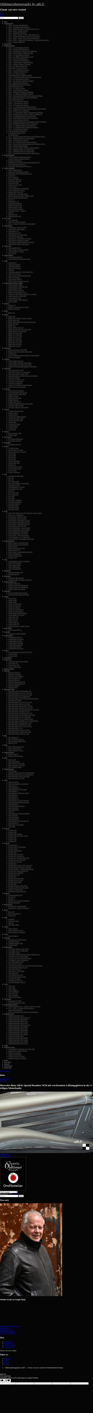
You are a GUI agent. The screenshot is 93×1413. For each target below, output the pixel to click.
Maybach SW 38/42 (14, 700)
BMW (6, 315)
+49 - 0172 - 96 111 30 (7, 1333)
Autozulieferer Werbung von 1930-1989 (21, 1049)
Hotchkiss (7, 576)
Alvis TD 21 (12, 253)
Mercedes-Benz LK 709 (16, 778)
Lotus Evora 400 (13, 665)
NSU (5, 758)
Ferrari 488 (12, 455)
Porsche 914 (12, 864)
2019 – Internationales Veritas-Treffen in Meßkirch (25, 114)
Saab (5, 917)
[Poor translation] (7, 1380)
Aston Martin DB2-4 (15, 257)
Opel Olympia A (13, 817)
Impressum (7, 1068)
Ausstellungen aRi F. (11, 1004)
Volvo (6, 984)
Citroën (6, 409)
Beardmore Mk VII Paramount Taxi (20, 174)
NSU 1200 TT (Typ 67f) (16, 763)
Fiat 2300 (11, 498)
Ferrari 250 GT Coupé (15, 450)
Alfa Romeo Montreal (15, 237)
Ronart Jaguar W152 (15, 207)
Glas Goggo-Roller (14, 565)
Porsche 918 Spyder (14, 882)
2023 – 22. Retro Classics (16, 88)
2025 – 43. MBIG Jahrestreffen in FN (20, 57)
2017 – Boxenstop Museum (17, 33)
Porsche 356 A (13, 845)
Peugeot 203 (12, 839)
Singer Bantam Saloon (15, 209)
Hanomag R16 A (13, 574)
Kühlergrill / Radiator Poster (17, 1051)
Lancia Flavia (12, 654)
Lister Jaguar (12, 187)
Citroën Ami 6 (13, 413)
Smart (6, 934)
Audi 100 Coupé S (14, 264)
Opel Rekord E (13, 804)
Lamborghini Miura (14, 647)
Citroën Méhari (13, 426)
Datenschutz (8, 1066)
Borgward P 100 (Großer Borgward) (20, 352)
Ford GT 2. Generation (15, 515)
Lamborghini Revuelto (15, 648)
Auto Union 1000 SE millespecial (19, 276)
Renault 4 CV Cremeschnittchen (19, 901)
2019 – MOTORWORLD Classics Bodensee (23, 118)
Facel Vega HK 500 (14, 181)
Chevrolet (7, 368)
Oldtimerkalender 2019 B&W (18, 1027)
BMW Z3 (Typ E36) (15, 337)
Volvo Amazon (13, 995)
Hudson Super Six (14, 583)
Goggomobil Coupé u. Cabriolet (19, 561)
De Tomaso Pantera (14, 441)
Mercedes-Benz (9, 689)
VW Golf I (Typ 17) (14, 969)
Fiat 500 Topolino (14, 504)
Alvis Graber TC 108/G (16, 251)
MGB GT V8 (12, 743)
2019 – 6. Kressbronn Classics (18, 105)
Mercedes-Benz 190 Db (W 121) (19, 711)
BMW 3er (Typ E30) (15, 333)
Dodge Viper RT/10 (14, 402)
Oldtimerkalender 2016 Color (18, 1040)
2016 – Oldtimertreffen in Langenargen (21, 149)
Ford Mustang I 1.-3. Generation (19, 537)
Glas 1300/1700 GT (14, 563)
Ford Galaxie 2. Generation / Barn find (21, 539)
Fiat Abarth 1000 (13, 485)
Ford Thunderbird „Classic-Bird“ (19, 528)
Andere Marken (9, 168)
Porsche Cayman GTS (15, 889)
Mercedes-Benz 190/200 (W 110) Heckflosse (23, 721)
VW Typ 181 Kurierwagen (17, 977)
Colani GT (11, 175)
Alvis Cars (7, 246)
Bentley (6, 303)
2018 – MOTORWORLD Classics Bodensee (23, 123)
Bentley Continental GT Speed (18, 307)
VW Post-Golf (13, 973)
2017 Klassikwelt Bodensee (17, 131)
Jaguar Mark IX (13, 622)
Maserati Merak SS (14, 678)
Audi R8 (11, 270)
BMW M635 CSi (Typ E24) (17, 331)
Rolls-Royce (8, 904)
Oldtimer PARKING (15, 1055)
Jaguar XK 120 (13, 619)
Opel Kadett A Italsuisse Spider (18, 793)
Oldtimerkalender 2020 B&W (18, 1019)
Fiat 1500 (11, 496)
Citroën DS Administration (17, 417)
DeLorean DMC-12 (14, 179)
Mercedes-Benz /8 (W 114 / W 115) (20, 726)
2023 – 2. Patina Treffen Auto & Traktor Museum (24, 77)
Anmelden (7, 1341)
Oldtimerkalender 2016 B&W (18, 1038)
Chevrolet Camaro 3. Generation (19, 372)
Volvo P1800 (12, 990)
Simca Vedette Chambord (16, 932)
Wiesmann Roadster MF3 (16, 1003)
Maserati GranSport (14, 674)
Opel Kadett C (13, 795)
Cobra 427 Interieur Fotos (16, 222)
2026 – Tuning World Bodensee (18, 49)
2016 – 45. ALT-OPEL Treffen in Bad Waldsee (23, 148)
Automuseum (8, 23)
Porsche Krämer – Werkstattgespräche (20, 869)
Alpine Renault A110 (15, 895)
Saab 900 (11, 919)
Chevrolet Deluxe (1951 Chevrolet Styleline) (23, 376)
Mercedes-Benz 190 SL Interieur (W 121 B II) (23, 710)
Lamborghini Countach (16, 639)
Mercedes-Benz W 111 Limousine (19, 717)
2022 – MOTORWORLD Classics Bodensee (23, 98)
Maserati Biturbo (14, 685)
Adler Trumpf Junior (15, 170)
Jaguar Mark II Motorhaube (17, 613)
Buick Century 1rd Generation (18, 543)
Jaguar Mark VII (13, 624)
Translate (13, 1194)
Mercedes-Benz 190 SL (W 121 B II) (20, 708)
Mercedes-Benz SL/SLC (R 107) (19, 730)
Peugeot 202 (12, 841)
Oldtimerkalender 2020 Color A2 (19, 1017)
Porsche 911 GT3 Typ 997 (17, 860)
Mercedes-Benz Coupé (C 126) (18, 734)
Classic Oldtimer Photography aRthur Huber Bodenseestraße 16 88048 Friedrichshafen (10, 1329)
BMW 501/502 (13, 324)
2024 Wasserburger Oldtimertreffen (20, 75)
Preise (6, 1060)
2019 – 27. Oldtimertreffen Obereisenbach (22, 107)
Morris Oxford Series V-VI (17, 292)
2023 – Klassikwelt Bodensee (18, 83)
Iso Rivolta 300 (13, 183)
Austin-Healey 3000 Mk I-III (17, 287)
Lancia (6, 650)
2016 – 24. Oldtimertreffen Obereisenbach (22, 142)
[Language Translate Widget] (8, 1192)
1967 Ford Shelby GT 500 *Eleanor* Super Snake (25, 513)
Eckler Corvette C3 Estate (17, 387)
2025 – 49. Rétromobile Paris (18, 66)
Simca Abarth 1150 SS (15, 930)
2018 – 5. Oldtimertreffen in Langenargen (22, 125)
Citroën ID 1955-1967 (15, 420)
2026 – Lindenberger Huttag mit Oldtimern (22, 51)
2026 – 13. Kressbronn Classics (18, 47)
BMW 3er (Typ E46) (15, 340)
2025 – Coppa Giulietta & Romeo (19, 64)
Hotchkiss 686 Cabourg (16, 578)
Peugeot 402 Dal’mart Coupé (18, 836)
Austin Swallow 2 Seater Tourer (18, 626)
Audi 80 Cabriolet (14, 266)
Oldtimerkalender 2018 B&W (18, 1030)
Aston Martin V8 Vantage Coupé (19, 259)
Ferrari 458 (12, 454)
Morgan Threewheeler (15, 756)
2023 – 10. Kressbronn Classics (18, 79)
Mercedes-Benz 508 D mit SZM (19, 776)
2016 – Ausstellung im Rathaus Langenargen (23, 1012)
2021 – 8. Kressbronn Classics (18, 101)
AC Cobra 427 (13, 220)
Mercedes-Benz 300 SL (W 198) (19, 704)
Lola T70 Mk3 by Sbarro (16, 190)
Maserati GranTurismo (15, 676)
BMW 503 (11, 316)
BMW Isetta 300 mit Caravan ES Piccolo (22, 322)
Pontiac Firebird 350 (15, 556)
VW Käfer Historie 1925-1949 (18, 949)
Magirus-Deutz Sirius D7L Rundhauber (21, 773)
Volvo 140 (11, 986)
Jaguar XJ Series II (14, 606)
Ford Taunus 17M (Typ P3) (17, 519)
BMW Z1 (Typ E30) (15, 335)
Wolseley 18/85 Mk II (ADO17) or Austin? (22, 294)
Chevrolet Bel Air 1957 (16, 370)
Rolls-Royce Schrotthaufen (17, 906)
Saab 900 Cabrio (13, 925)
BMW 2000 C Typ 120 (15, 327)
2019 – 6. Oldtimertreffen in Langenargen (22, 116)
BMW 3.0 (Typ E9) (14, 339)
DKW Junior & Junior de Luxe (18, 281)
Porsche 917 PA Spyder (16, 878)
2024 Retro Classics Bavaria (17, 68)
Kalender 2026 (9, 1014)
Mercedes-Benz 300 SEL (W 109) (19, 724)
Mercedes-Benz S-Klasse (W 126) (19, 732)
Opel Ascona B (13, 782)
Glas (5, 559)
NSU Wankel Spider (15, 767)
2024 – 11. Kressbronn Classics (18, 70)
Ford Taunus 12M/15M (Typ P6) (19, 522)
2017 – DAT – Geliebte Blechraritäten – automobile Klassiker (21, 1009)
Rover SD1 (12, 915)
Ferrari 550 (12, 457)
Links (6, 1045)
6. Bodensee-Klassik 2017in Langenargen (17, 134)
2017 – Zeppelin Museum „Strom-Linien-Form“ (24, 36)
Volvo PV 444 (13, 993)
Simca (6, 927)
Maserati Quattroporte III (16, 682)
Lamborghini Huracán (15, 645)
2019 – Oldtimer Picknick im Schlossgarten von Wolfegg (27, 109)
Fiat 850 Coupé (13, 506)
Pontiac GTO (12, 557)
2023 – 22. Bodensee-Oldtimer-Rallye (20, 81)
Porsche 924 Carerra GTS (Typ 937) (20, 865)
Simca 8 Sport (13, 928)
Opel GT (11, 812)
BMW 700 (11, 326)
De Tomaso (8, 437)
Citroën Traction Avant (15, 411)
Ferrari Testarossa (14, 472)
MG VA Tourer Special (15, 739)
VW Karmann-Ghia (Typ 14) (17, 967)
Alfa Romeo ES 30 (14, 233)
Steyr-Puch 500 (13, 493)
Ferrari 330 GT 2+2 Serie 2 (17, 452)
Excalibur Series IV (14, 444)
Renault (6, 893)
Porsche (6, 843)
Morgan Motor (9, 752)
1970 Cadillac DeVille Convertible (19, 363)
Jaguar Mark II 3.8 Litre (16, 615)
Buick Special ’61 (14, 550)
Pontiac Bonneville (14, 554)
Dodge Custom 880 (14, 398)
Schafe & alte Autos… (15, 161)
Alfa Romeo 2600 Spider (16, 229)
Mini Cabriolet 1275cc (15, 750)
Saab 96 (11, 923)
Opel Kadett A (13, 791)
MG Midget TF (13, 737)
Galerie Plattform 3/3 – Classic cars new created (24, 1006)
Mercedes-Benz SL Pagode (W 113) (20, 723)
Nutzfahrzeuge (9, 769)
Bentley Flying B (14, 309)
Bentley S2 (12, 305)
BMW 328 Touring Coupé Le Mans (20, 318)
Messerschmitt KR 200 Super (18, 198)
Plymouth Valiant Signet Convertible (20, 404)
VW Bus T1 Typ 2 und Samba (18, 956)
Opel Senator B (13, 823)
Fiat (5, 474)
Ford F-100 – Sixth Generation (18, 535)
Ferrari (6, 446)
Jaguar (6, 596)
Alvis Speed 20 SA (14, 248)
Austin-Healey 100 (14, 298)
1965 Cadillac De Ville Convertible (20, 365)
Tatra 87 (11, 213)
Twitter (6, 1360)
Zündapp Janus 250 (14, 216)
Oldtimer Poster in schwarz (17, 1058)
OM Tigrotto (12, 771)
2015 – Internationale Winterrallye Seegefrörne (23, 153)
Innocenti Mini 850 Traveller (17, 593)
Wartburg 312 (12, 214)
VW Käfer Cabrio (14, 953)
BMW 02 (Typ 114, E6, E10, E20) (19, 329)
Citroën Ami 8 (13, 415)
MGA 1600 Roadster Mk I (17, 741)
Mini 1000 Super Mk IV (16, 747)
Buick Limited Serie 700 (16, 548)
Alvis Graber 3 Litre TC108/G (18, 250)
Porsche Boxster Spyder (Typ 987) (19, 867)
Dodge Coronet (13, 396)
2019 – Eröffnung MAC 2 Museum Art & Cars (23, 29)
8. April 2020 (4, 1079)
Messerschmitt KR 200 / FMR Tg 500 (20, 196)
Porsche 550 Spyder (14, 851)
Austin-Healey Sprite (15, 289)
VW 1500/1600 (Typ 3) (16, 962)
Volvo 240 (11, 988)
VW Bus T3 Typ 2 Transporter (18, 960)
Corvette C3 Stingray (15, 383)
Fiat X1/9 (11, 491)
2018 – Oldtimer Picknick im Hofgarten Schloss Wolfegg (27, 122)
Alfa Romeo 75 (13, 231)
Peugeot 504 (12, 830)
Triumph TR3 (12, 945)
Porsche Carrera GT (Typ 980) (18, 888)
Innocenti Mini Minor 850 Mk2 (18, 595)
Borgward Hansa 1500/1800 (17, 350)
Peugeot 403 (12, 832)
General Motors (9, 541)
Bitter (6, 311)
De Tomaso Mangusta (15, 439)
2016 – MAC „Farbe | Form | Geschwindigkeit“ (24, 38)
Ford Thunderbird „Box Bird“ (18, 533)
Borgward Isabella (14, 357)
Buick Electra (12, 546)
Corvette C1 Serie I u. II (16, 379)
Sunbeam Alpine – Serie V (17, 211)
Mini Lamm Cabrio (14, 749)
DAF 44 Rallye (13, 177)
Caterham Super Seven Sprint (18, 661)
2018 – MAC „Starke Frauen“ (18, 31)
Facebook (7, 1359)
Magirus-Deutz (9, 669)
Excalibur (7, 442)
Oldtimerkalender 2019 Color (18, 1023)
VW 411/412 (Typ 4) (15, 964)
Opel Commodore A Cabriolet (18, 784)
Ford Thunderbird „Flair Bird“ (18, 532)
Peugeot (7, 828)
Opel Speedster (13, 808)
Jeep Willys (8, 628)
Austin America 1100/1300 (17, 296)
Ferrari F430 (12, 470)
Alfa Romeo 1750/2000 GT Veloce (19, 238)
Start (5, 21)
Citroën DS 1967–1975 (16, 418)
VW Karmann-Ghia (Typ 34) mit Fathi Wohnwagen (25, 966)
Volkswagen (8, 947)
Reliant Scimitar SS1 (15, 205)
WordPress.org (9, 1347)
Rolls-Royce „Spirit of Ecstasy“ (18, 908)
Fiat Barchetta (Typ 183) (16, 487)
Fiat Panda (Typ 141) (15, 489)
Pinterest (7, 1364)
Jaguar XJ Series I (14, 608)
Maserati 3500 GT (14, 672)
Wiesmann (7, 999)
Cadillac (7, 359)
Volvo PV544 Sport (14, 997)
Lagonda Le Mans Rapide (16, 634)
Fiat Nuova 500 (13, 509)
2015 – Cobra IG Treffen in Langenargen (21, 224)
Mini (5, 745)
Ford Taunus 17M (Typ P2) (17, 517)
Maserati (7, 671)
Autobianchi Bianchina (16, 476)
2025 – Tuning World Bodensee (18, 60)
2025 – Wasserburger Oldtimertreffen (20, 62)
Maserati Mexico (14, 680)
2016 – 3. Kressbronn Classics (18, 140)
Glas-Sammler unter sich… (17, 164)
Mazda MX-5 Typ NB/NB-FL (18, 194)
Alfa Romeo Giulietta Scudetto (18, 240)
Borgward (7, 348)
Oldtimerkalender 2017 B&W (18, 1034)
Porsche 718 (12, 852)
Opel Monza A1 (13, 799)
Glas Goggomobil (14, 567)
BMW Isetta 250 (13, 320)
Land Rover (8, 658)
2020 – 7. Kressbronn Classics (18, 103)
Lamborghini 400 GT (15, 637)
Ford (5, 511)
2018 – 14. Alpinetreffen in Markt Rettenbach (23, 127)
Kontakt (7, 1064)
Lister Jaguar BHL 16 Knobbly (18, 188)
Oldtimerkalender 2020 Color (18, 1021)
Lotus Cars (7, 659)
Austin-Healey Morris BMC (13, 283)
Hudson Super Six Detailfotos (18, 587)
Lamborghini (8, 635)
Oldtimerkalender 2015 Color (18, 1043)
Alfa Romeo (8, 225)
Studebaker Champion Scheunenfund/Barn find (24, 162)
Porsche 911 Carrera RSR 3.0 (18, 871)
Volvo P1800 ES (13, 991)
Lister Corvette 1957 (15, 185)
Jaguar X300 (12, 600)
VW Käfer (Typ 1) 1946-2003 (18, 951)
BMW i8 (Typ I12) (14, 346)
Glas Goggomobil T (14, 569)
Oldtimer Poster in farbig (16, 1056)
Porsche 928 (12, 884)
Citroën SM (12, 422)
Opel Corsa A (12, 786)
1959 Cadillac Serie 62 (15, 361)
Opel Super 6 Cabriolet (16, 825)
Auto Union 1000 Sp (15, 279)
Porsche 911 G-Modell (15, 873)
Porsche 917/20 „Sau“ (15, 880)
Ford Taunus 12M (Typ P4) (17, 526)
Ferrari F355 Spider (14, 468)
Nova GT (11, 200)
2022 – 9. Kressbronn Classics (18, 90)
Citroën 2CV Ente (14, 424)
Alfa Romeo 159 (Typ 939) (17, 227)
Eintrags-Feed (8, 1343)
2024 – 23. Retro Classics (16, 73)
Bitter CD (11, 313)
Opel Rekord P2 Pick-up (16, 806)
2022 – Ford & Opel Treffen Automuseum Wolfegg (25, 96)
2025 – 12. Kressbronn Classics (18, 55)
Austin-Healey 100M (15, 285)
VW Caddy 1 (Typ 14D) (16, 971)
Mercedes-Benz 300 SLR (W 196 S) (20, 706)
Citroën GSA (12, 428)
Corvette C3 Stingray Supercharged (20, 385)
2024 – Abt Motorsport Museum (19, 27)
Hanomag (7, 570)
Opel (5, 780)
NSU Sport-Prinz (14, 762)
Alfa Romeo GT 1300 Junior (17, 235)
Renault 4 (11, 899)
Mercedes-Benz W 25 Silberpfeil (19, 697)
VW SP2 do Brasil (14, 979)
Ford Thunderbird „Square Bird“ (19, 530)
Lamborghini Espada (15, 641)
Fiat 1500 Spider (13, 481)
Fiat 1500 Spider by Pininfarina (18, 483)
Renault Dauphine (14, 902)
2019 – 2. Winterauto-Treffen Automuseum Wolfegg (25, 112)
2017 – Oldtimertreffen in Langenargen (21, 138)
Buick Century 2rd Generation (18, 544)
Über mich (7, 1062)
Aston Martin (8, 255)
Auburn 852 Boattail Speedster (18, 172)
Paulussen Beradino (14, 203)
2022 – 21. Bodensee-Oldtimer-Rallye (20, 94)
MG (5, 736)
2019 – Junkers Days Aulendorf (18, 110)
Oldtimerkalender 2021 (16, 1016)
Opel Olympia (13, 815)
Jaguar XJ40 (12, 602)
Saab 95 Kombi (13, 921)
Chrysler (7, 389)
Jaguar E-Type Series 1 (16, 611)
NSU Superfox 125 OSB (16, 765)
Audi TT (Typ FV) (14, 274)
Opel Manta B (13, 797)
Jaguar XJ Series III (14, 604)
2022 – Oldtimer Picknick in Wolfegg (20, 92)
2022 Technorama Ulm (15, 99)
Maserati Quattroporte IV (16, 684)
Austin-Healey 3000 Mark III (18, 300)
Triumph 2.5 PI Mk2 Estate (17, 940)
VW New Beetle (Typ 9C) (17, 982)
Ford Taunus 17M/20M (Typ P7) (19, 524)
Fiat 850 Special (13, 507)
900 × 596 (3, 1081)
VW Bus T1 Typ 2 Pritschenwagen (19, 958)
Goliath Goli (12, 353)
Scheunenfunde (9, 155)
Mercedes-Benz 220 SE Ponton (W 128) (21, 715)
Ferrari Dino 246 (13, 463)
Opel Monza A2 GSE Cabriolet (18, 800)
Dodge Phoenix (13, 400)
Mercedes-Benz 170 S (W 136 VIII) (20, 693)
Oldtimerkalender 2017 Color (18, 1032)
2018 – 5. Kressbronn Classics (18, 120)
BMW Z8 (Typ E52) (15, 344)
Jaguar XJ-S (12, 598)
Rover (6, 910)
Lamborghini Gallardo (15, 643)
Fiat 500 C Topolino (15, 500)
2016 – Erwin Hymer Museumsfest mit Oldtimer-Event (26, 144)
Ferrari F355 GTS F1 (15, 467)
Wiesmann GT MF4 (14, 1001)
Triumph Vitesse (13, 941)
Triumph (7, 938)
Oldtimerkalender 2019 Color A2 (19, 1025)
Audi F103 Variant (14, 268)
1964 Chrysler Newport (16, 391)
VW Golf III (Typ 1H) (15, 975)
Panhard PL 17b (13, 201)
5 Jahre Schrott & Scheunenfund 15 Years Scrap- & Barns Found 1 (19, 158)
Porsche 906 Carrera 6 (15, 854)
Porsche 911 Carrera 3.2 (16, 856)
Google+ (7, 1362)
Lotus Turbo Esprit (14, 667)
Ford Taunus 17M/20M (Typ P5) (19, 520)
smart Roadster (13, 936)
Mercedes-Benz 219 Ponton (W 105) (20, 713)
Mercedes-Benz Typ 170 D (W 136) (20, 702)
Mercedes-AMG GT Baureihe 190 (19, 691)
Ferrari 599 (12, 459)
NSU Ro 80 (12, 760)
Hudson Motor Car (10, 582)
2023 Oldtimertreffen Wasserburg (19, 85)
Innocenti (7, 591)
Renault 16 (12, 897)
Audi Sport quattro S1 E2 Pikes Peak (20, 272)
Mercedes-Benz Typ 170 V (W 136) (20, 695)
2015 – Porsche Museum (16, 42)
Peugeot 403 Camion (15, 834)
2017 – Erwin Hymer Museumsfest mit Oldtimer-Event (26, 136)
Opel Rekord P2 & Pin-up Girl (18, 821)
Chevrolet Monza (14, 378)
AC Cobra (7, 218)
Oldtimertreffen (9, 46)
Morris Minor (12, 302)
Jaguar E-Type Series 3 (16, 609)
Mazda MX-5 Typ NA (15, 192)
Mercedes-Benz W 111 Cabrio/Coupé (20, 719)
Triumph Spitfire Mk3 (15, 943)
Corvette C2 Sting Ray (15, 381)
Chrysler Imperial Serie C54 (17, 392)
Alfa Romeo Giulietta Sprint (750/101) (21, 242)
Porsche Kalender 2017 (16, 1036)
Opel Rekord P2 (13, 819)
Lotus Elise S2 (13, 663)
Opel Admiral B (13, 810)
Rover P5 (11, 912)
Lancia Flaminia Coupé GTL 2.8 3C (20, 652)
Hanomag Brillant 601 (15, 572)
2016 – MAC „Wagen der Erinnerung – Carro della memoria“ (28, 40)
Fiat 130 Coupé (13, 494)
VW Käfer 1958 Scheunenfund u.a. (20, 166)
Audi (5, 261)
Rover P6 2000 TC (14, 914)
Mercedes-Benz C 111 (15, 728)
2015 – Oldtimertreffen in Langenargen (21, 151)
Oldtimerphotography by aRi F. (22, 4)
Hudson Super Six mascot (16, 589)
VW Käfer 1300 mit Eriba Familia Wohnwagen (24, 954)
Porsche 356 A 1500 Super (17, 847)
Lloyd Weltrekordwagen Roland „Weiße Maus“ (24, 355)
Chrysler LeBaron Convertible (18, 407)
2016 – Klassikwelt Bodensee (18, 146)
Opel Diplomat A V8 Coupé (17, 789)
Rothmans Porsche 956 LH (17, 891)
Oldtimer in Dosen (14, 1053)
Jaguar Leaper (13, 621)
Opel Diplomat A (14, 787)
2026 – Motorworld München (18, 25)
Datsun (6, 431)
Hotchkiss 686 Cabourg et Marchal (19, 580)
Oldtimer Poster (9, 1047)
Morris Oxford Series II (16, 290)
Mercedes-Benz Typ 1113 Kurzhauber (20, 774)
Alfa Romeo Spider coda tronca (18, 244)
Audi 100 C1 (12, 263)
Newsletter (7, 44)
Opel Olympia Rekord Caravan (18, 802)
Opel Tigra (11, 826)
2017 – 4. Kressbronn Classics (18, 129)
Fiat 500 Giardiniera (15, 502)
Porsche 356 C (13, 849)
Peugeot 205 (12, 838)
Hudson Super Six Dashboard (18, 585)
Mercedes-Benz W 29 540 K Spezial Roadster (23, 698)
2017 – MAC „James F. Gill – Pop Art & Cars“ (23, 34)
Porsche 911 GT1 (14, 875)
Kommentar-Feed (10, 1345)
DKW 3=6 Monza (14, 277)
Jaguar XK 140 (13, 617)
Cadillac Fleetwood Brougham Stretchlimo (22, 366)
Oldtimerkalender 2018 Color (18, 1029)
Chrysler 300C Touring (16, 405)
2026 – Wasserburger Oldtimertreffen (20, 53)
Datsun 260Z (12, 435)
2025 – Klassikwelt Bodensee (18, 59)
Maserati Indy (12, 687)
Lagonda (7, 632)
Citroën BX (12, 430)
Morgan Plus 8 (13, 754)
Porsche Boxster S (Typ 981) (17, 886)
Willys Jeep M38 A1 (15, 630)
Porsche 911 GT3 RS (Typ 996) (18, 858)
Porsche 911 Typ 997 (15, 862)
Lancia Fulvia (12, 656)
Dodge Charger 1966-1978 (17, 394)
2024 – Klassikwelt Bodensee (18, 72)
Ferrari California (14, 461)
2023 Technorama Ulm (15, 86)
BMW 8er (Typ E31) (15, 342)
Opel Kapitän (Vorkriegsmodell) (19, 813)
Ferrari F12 (12, 465)
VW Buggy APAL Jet (15, 980)
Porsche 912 (12, 876)
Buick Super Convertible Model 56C (20, 552)
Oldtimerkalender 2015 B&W (18, 1042)
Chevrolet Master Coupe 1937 (18, 374)
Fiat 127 (11, 480)
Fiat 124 (11, 478)
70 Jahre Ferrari (13, 448)
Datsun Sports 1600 (14, 433)
